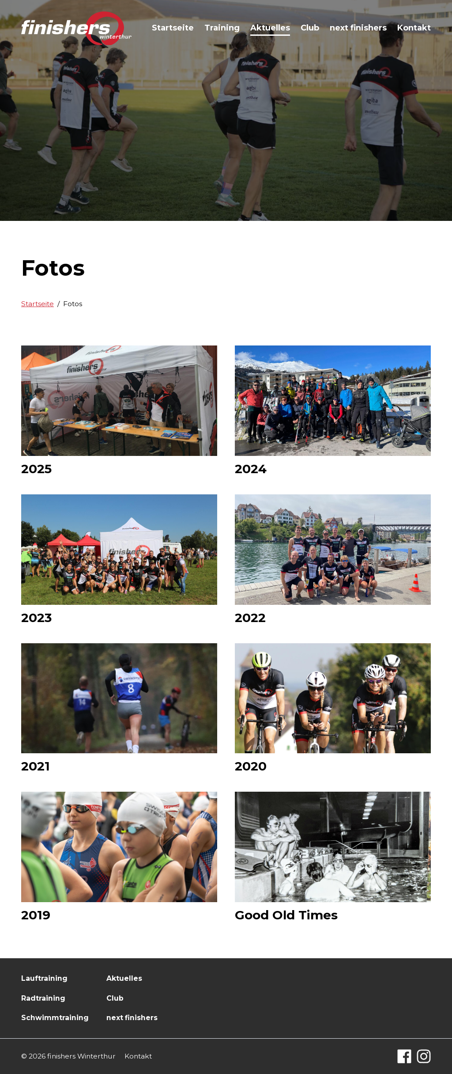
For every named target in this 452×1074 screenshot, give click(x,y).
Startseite (173, 28)
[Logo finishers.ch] (76, 28)
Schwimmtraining (55, 1017)
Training (222, 28)
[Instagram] (424, 1056)
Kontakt (414, 28)
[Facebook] (404, 1056)
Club (310, 28)
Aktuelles (270, 28)
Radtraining (43, 998)
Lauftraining (44, 978)
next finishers (358, 28)
